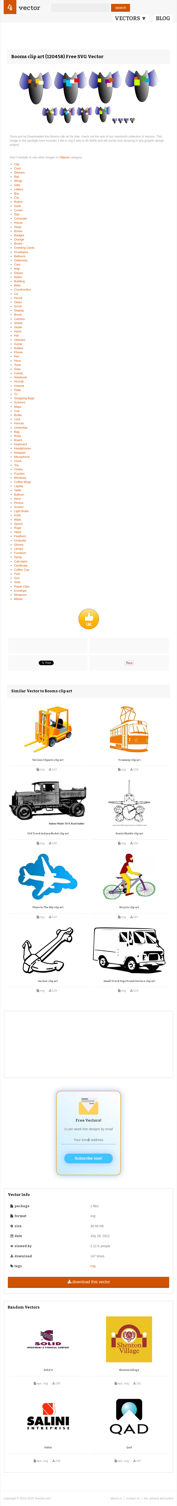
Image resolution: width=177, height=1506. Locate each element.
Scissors (19, 402)
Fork (17, 574)
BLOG (163, 18)
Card (17, 168)
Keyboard (20, 444)
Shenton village (129, 1370)
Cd (16, 294)
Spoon (18, 523)
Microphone (22, 457)
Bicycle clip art (129, 907)
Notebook (20, 377)
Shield (18, 323)
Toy (16, 465)
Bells (17, 285)
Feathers (20, 536)
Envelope (20, 590)
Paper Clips (22, 586)
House (18, 222)
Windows (20, 477)
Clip (16, 164)
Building (19, 281)
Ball (16, 176)
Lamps (18, 548)
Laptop (18, 486)
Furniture (20, 553)
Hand (17, 331)
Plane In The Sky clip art (47, 907)
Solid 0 (48, 1370)
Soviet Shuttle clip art (129, 833)
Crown (18, 210)
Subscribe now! (88, 1158)
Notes (18, 277)
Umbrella (20, 540)
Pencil (18, 298)
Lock (17, 419)
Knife (17, 515)
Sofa (17, 582)
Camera (19, 319)
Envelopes (21, 252)
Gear (17, 369)
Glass (18, 302)
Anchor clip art (48, 981)
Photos (18, 503)
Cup (17, 411)
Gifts (17, 185)
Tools (17, 365)
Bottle (18, 415)
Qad (129, 1447)
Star (17, 214)
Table (17, 490)
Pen (16, 356)
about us (116, 1498)
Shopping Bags (24, 398)
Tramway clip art (129, 760)
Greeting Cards (24, 247)
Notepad (19, 452)
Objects (65, 157)
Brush (18, 314)
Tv (15, 394)
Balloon (19, 494)
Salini (48, 1447)
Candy (18, 373)
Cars (17, 264)
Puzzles (19, 473)
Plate (17, 390)
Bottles (18, 348)
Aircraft (19, 381)
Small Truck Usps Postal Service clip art (129, 981)
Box (16, 193)
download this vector (88, 1282)
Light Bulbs (21, 511)
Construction (22, 289)
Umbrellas (21, 427)
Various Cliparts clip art (47, 760)
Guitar (18, 344)
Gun (17, 578)
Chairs (18, 469)
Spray (18, 557)
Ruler (17, 436)
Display (19, 310)
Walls (17, 519)
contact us (133, 1498)
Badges (19, 235)
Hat (16, 335)
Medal (18, 599)
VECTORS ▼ (131, 18)
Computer (20, 218)
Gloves (18, 544)
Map (17, 268)
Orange (19, 239)
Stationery (21, 260)
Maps (17, 406)
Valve (17, 532)
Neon (17, 498)
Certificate (21, 565)
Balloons (20, 256)
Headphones (22, 448)
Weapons (20, 594)
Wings (18, 181)
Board (18, 440)
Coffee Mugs (22, 482)
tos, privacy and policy (158, 1498)
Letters (18, 189)
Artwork (19, 386)
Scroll (18, 306)
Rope (17, 528)
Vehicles (19, 340)
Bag (16, 432)
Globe (18, 327)
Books (18, 243)
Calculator (21, 561)
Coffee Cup (21, 569)
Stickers (19, 172)
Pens (17, 360)
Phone (18, 352)
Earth (17, 206)
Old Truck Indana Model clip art (48, 833)
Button (18, 201)
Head (17, 227)
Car (16, 197)
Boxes (18, 231)
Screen (19, 507)
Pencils (19, 423)
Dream (18, 273)
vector (29, 8)
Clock (18, 461)
